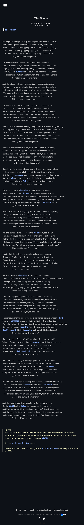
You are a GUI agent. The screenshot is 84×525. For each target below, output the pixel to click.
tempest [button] (35, 342)
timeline (40, 510)
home (18, 510)
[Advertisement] (41, 486)
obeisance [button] (19, 175)
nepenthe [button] (24, 327)
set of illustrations (49, 448)
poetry (32, 510)
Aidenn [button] (51, 366)
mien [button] (13, 178)
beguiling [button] (24, 190)
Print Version (10, 29)
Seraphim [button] (15, 321)
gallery (48, 510)
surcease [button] (20, 71)
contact (64, 510)
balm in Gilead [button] (23, 351)
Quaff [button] (5, 330)
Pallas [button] (25, 181)
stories (25, 510)
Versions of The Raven (21, 443)
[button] (5, 5)
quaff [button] (13, 330)
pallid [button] (11, 406)
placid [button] (36, 232)
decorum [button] (26, 193)
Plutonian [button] (47, 202)
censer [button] (60, 318)
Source (45, 438)
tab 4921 (42, 523)
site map (56, 510)
